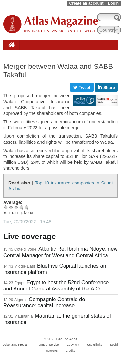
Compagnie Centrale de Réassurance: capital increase (44, 302)
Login (113, 3)
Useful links (94, 344)
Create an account (86, 3)
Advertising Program (16, 344)
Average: (12, 202)
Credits (70, 350)
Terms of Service (48, 344)
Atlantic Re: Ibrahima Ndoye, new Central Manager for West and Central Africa (60, 252)
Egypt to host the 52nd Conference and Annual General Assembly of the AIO (56, 285)
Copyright (73, 344)
